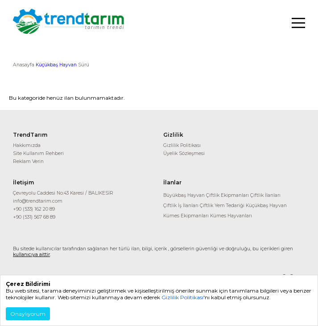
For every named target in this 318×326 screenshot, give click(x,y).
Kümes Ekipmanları (186, 216)
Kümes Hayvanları (231, 216)
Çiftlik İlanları (265, 195)
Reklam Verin (28, 161)
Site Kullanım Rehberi (38, 153)
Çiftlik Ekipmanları (227, 195)
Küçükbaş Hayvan (56, 65)
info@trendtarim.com (37, 201)
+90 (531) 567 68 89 (34, 217)
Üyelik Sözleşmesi (184, 153)
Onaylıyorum (27, 313)
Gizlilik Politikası (182, 145)
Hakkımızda (27, 145)
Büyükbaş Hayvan (184, 195)
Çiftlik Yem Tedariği (222, 205)
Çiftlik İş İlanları (180, 205)
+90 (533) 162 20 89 (34, 209)
